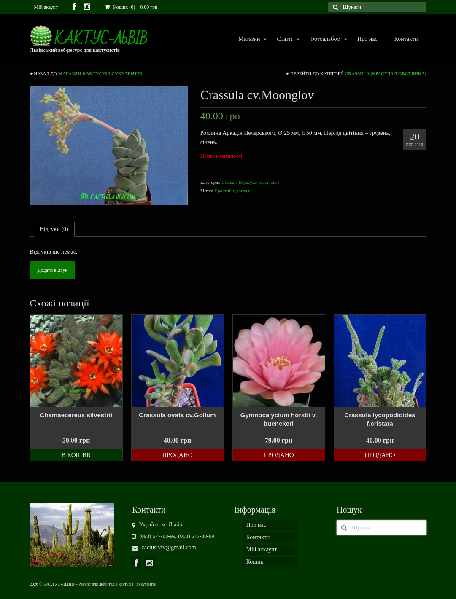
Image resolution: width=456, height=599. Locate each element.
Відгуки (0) (54, 229)
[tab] (54, 229)
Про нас (367, 39)
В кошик (76, 454)
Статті (284, 39)
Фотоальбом (324, 39)
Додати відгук (52, 270)
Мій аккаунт (261, 549)
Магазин (248, 39)
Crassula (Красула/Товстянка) (385, 73)
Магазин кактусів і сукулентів (100, 73)
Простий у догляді (232, 190)
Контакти (406, 39)
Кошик (255, 562)
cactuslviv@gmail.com (164, 547)
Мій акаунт (46, 7)
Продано (177, 454)
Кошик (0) (131, 7)
